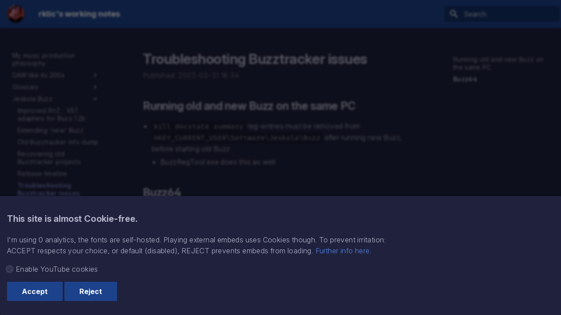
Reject (90, 291)
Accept (35, 291)
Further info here (343, 250)
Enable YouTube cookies (57, 269)
